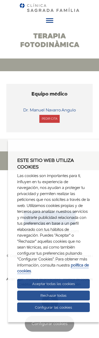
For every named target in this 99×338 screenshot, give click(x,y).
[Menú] (49, 21)
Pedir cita (49, 120)
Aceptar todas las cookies (53, 283)
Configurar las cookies (53, 307)
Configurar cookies (50, 323)
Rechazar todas (53, 295)
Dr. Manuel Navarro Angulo (49, 110)
